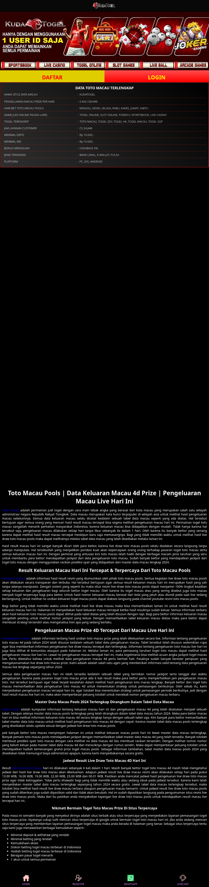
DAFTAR (52, 77)
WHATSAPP (130, 880)
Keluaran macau (13, 578)
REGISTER (78, 880)
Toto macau (10, 510)
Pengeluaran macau (16, 638)
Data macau (11, 709)
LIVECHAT (183, 880)
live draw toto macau (27, 768)
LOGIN (156, 77)
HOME (26, 880)
